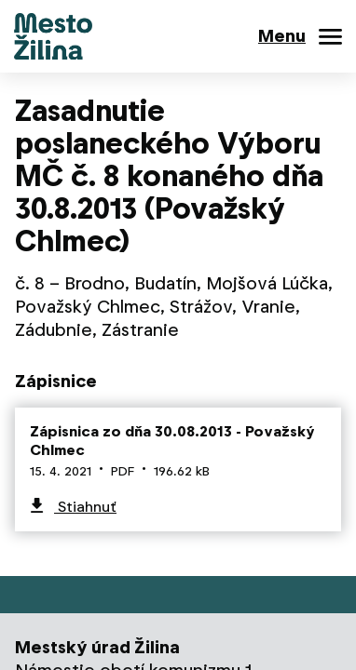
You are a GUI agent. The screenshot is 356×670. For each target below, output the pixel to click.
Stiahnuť (85, 507)
